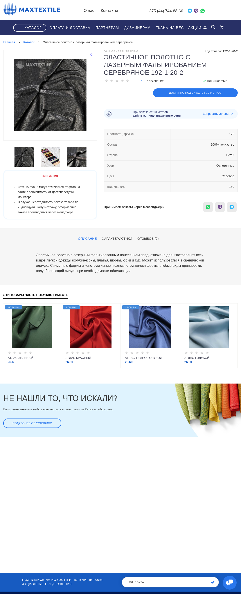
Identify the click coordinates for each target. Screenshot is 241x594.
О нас (98, 10)
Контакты (118, 10)
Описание (87, 238)
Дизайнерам (137, 27)
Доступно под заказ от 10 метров (195, 92)
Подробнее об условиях (32, 423)
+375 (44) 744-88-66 (169, 11)
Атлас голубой (196, 357)
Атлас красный (78, 357)
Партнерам (107, 27)
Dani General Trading (121, 51)
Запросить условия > (218, 113)
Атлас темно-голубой (143, 357)
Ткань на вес (170, 27)
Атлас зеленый (21, 357)
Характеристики (117, 238)
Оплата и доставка (69, 27)
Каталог (33, 27)
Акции (194, 27)
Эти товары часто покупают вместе (35, 294)
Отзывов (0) (148, 238)
